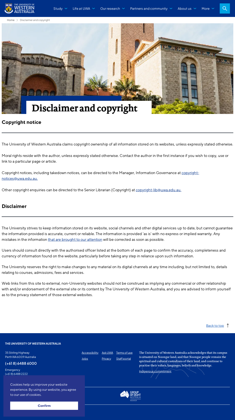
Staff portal (123, 358)
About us (185, 8)
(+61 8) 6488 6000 (21, 363)
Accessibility (90, 352)
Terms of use (124, 352)
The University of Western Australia (33, 343)
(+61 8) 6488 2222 (16, 374)
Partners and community (149, 8)
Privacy (106, 358)
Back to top (215, 325)
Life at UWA (81, 8)
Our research (110, 8)
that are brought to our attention (75, 239)
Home (10, 20)
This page (11, 412)
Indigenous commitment (155, 371)
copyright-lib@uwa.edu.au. (158, 190)
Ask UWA (107, 352)
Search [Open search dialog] (225, 8)
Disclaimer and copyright (35, 20)
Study (58, 8)
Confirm (44, 405)
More (206, 8)
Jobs (85, 358)
